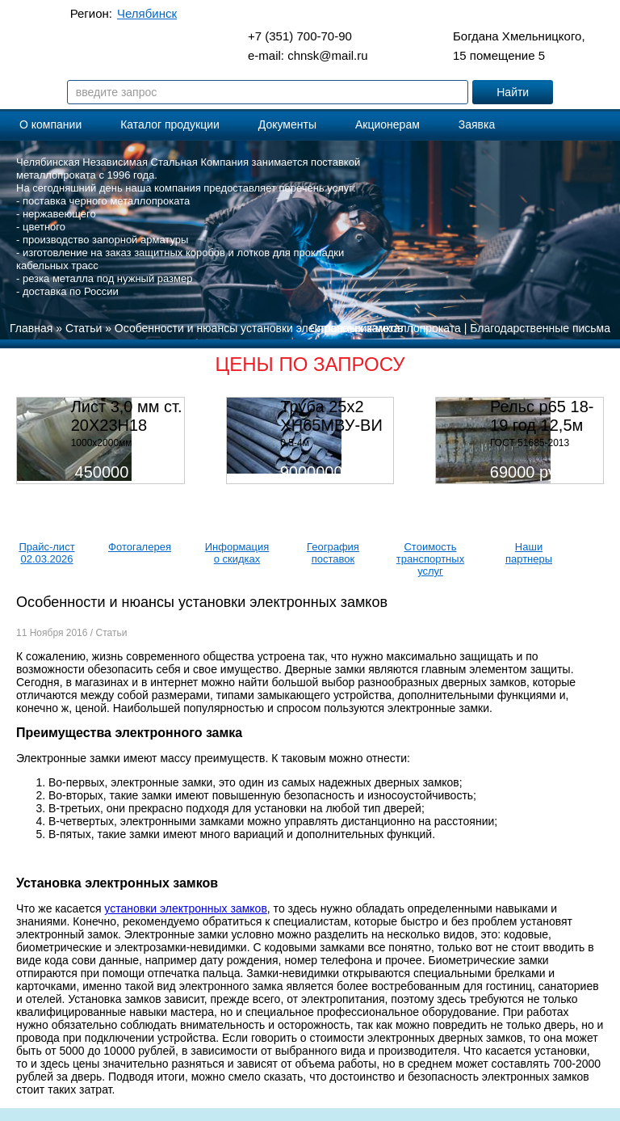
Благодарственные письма (540, 328)
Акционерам (387, 124)
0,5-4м (294, 443)
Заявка (477, 124)
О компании (50, 124)
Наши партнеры (528, 553)
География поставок (333, 553)
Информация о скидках (237, 553)
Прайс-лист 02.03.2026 (46, 553)
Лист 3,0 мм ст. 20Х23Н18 (126, 416)
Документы (287, 124)
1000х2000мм (101, 443)
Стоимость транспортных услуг (430, 559)
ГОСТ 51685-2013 (529, 443)
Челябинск (147, 13)
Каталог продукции (170, 124)
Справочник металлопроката (385, 328)
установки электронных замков (185, 908)
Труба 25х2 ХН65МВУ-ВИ (331, 416)
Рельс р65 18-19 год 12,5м (541, 416)
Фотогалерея (139, 547)
